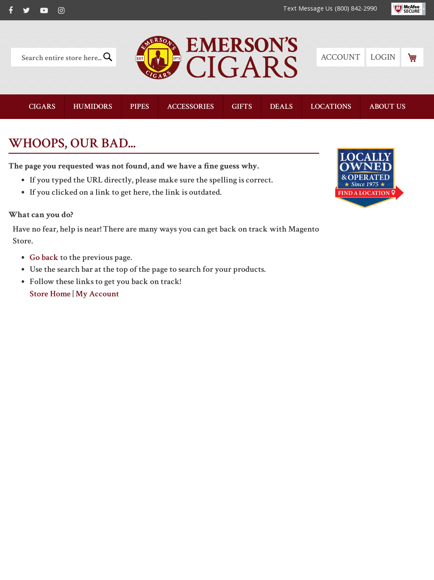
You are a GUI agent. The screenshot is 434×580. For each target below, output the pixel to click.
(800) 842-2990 (356, 8)
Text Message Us (308, 8)
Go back (44, 257)
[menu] (217, 106)
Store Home (50, 293)
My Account (97, 293)
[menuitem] (42, 106)
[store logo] (216, 57)
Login (382, 57)
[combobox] (64, 57)
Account (340, 57)
